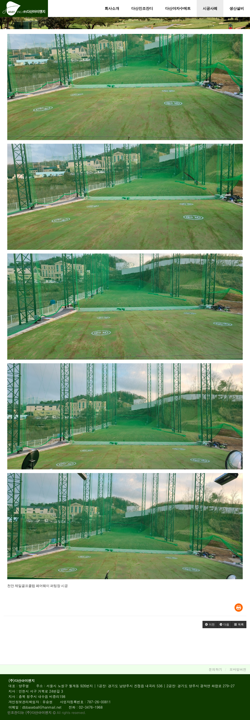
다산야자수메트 (178, 8)
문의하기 (215, 669)
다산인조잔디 (142, 8)
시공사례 (210, 8)
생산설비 (236, 8)
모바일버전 (237, 669)
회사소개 (112, 8)
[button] (210, 624)
